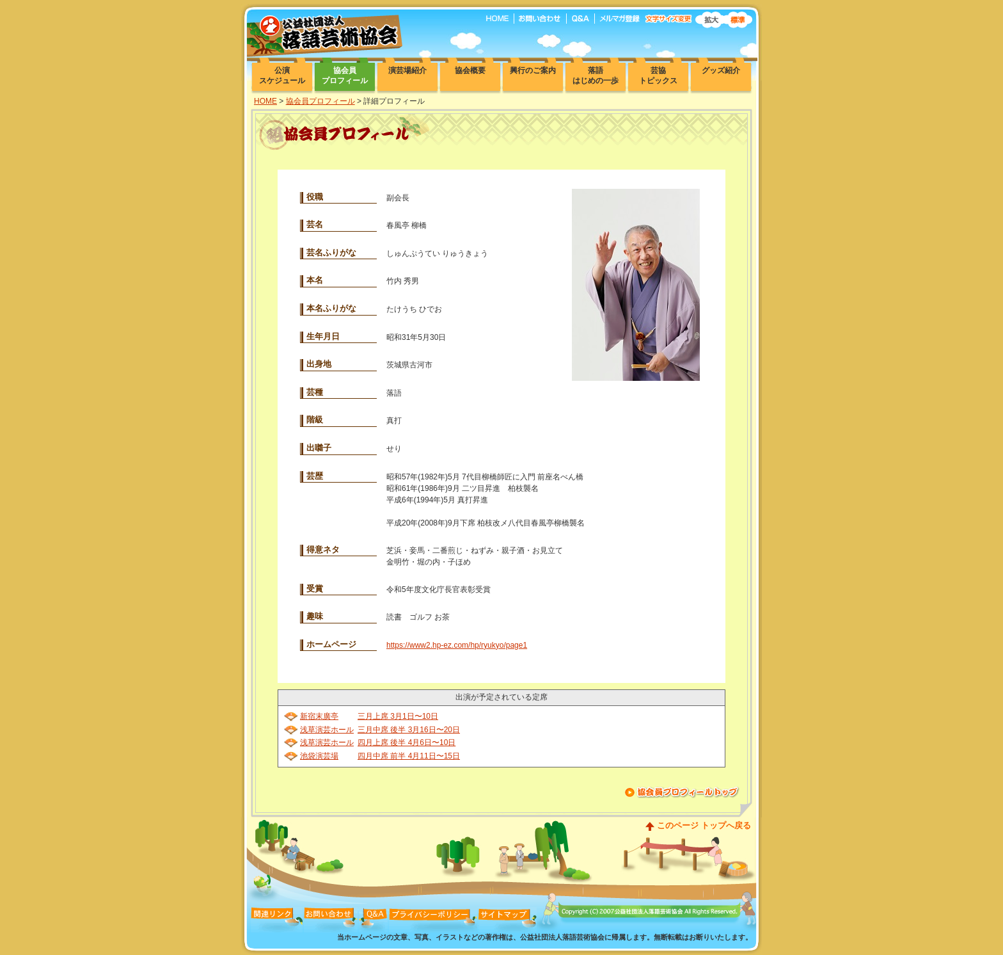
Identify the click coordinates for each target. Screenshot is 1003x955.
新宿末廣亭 (319, 716)
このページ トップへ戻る (704, 825)
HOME (265, 101)
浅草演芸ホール (327, 729)
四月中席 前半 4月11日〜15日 (409, 755)
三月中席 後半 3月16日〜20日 (409, 729)
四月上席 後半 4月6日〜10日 (406, 742)
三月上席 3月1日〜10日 (398, 716)
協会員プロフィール (320, 101)
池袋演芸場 (319, 755)
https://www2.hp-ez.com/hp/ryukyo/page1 (456, 645)
